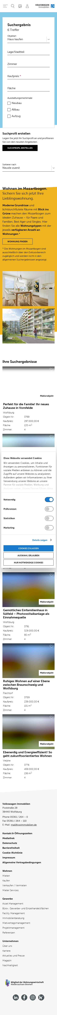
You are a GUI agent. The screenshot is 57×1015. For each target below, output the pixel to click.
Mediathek (8, 838)
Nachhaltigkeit (10, 965)
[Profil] (27, 6)
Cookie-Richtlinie (12, 852)
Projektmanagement (13, 927)
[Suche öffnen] (13, 6)
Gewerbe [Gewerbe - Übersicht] (7, 898)
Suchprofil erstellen (20, 148)
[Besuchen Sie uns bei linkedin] (16, 997)
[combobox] (7, 39)
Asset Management (12, 903)
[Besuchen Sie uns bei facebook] (24, 997)
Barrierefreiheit (11, 848)
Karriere (6, 950)
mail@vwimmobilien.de (24, 824)
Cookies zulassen (28, 548)
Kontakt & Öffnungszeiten (17, 833)
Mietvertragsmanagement (16, 923)
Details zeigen (39, 540)
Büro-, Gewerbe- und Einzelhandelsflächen (25, 908)
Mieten (6, 875)
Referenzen (8, 932)
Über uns (7, 946)
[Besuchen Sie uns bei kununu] (41, 997)
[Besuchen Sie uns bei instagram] (33, 997)
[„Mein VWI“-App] (20, 6)
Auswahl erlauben (28, 555)
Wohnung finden (17, 241)
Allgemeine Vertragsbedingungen (21, 862)
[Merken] (51, 369)
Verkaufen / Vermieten (14, 885)
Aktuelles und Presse (13, 955)
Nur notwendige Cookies (28, 562)
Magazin (6, 960)
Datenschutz (9, 843)
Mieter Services (10, 890)
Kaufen (6, 880)
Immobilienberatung (13, 918)
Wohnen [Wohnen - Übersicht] (7, 871)
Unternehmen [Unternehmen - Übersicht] (10, 941)
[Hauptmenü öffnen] (5, 6)
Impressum (8, 857)
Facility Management (13, 913)
